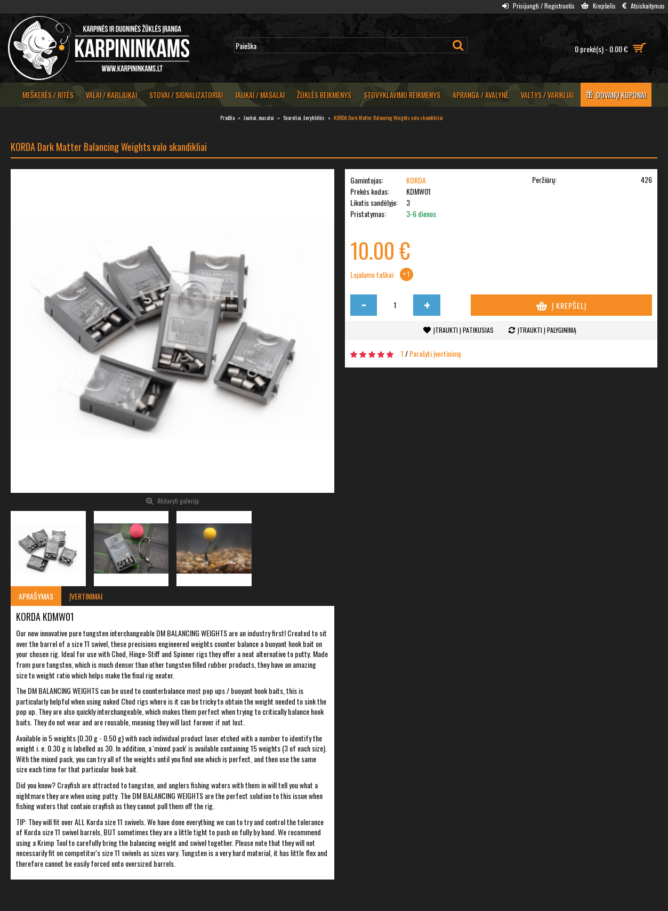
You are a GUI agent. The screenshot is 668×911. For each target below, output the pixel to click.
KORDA (416, 180)
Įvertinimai (85, 596)
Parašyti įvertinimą (435, 353)
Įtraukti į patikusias (463, 329)
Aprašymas (36, 596)
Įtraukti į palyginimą (547, 329)
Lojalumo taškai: (372, 274)
